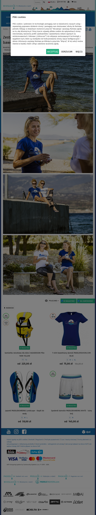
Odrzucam (66, 51)
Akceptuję (52, 51)
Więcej (79, 51)
